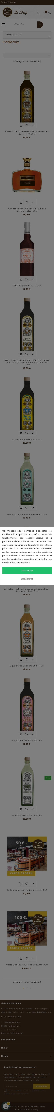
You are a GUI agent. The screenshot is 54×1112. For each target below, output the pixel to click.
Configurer (27, 578)
